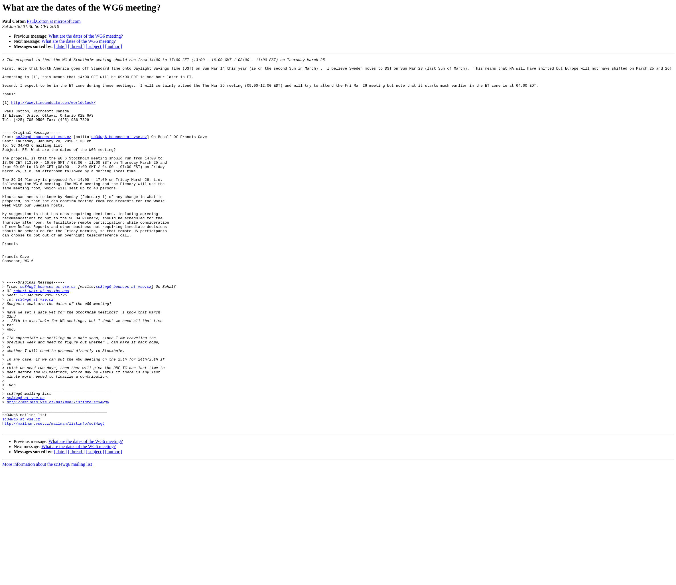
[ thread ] (76, 46)
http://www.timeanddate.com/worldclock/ (53, 111)
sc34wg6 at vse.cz (35, 348)
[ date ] (60, 46)
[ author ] (113, 46)
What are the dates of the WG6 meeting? (85, 36)
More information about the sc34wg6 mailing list (47, 538)
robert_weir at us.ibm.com (41, 337)
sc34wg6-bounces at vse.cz (43, 152)
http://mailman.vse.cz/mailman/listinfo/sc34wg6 (58, 471)
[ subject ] (95, 46)
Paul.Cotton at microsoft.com (53, 21)
